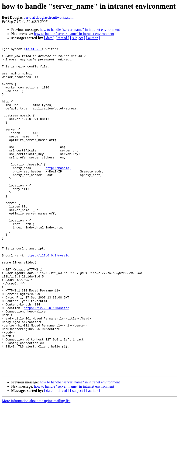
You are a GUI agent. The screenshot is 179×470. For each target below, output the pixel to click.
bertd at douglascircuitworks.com (48, 17)
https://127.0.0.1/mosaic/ (46, 360)
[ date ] (49, 38)
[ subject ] (77, 38)
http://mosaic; (58, 192)
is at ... (33, 49)
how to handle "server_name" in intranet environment (80, 30)
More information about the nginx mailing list (36, 466)
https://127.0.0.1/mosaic (47, 297)
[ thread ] (62, 38)
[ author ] (93, 38)
